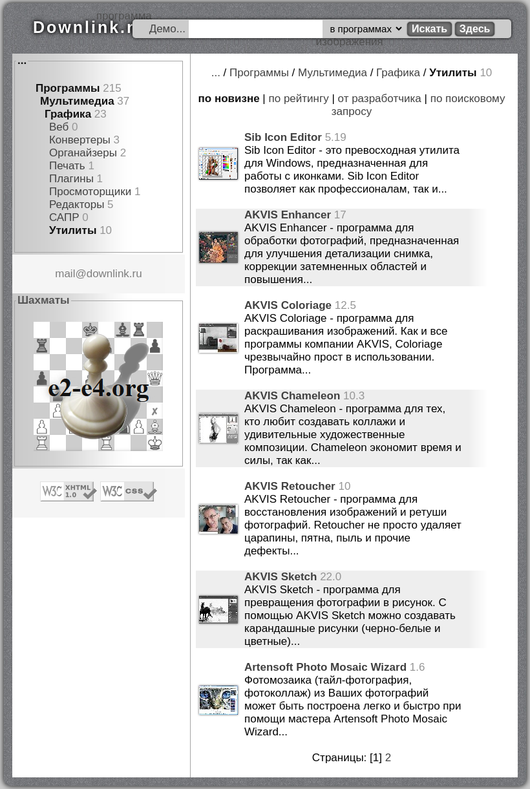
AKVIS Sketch (280, 577)
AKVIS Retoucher (289, 486)
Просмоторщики (90, 191)
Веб (59, 127)
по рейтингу (299, 98)
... (21, 60)
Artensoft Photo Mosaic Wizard (325, 667)
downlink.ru (114, 274)
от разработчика (379, 98)
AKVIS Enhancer (287, 215)
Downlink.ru (90, 27)
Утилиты (72, 230)
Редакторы (76, 204)
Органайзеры (83, 153)
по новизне (229, 98)
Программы (68, 88)
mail (65, 274)
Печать (67, 166)
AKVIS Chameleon (292, 396)
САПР (64, 217)
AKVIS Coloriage (288, 305)
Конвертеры (80, 140)
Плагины (71, 179)
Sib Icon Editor (283, 137)
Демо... (167, 29)
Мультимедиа (77, 101)
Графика (68, 114)
